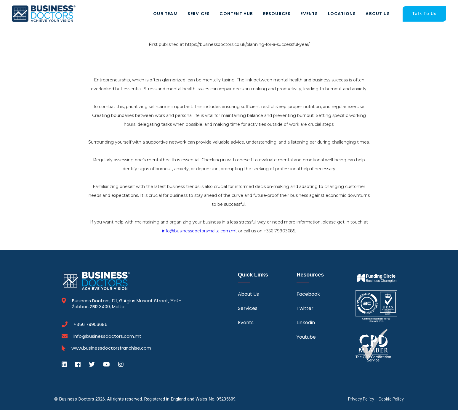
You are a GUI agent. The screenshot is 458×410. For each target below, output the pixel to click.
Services (199, 14)
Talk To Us (424, 14)
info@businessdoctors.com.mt (107, 336)
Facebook (308, 294)
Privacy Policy (361, 398)
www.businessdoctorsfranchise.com (111, 348)
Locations (342, 14)
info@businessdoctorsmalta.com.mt (199, 231)
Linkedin (306, 322)
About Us (378, 14)
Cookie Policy (391, 398)
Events (309, 14)
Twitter (305, 308)
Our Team (165, 14)
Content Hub (236, 14)
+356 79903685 (90, 324)
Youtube (306, 337)
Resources (277, 14)
